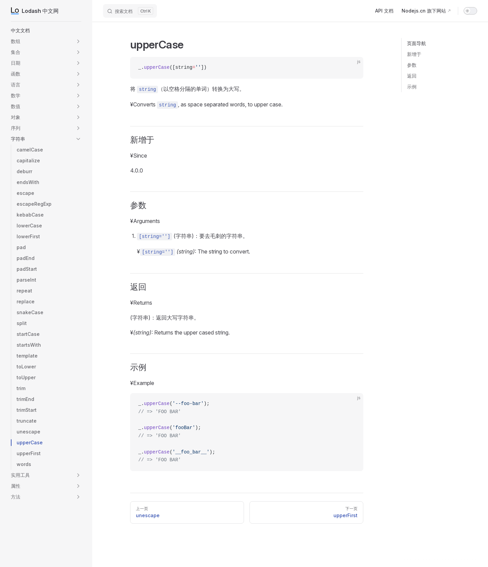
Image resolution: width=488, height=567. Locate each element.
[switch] (470, 11)
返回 (411, 76)
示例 (411, 86)
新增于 (414, 54)
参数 (411, 65)
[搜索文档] (130, 11)
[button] (78, 41)
